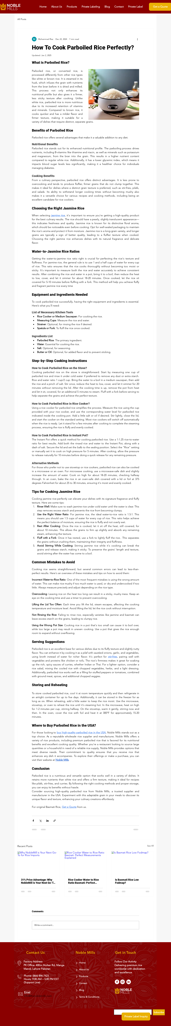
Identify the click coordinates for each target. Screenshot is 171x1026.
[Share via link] (54, 820)
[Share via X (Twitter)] (40, 820)
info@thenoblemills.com (38, 995)
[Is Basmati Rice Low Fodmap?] (132, 863)
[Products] (86, 976)
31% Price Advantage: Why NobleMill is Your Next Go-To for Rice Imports (38, 881)
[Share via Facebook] (33, 820)
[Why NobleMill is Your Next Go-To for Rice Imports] (38, 863)
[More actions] (137, 39)
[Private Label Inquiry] (136, 1016)
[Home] (86, 963)
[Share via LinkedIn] (47, 820)
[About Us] (86, 969)
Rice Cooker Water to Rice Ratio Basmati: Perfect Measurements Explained (83, 881)
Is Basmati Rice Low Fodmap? (127, 881)
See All (150, 845)
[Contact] (86, 983)
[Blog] (86, 990)
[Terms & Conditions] (90, 997)
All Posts (21, 19)
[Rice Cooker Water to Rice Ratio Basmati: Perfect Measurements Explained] (86, 863)
